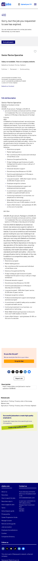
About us (4, 492)
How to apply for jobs (8, 504)
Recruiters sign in (7, 501)
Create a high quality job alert (16, 427)
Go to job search (8, 42)
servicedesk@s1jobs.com (27, 497)
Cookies (4, 533)
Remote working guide (8, 524)
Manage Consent (7, 520)
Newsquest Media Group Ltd (10, 560)
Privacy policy (6, 514)
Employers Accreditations (10, 530)
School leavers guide (8, 511)
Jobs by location (7, 527)
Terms (3, 508)
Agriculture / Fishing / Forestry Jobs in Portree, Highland (18, 405)
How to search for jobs (8, 498)
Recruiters (5, 495)
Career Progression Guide (9, 517)
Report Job (19, 378)
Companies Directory (8, 536)
